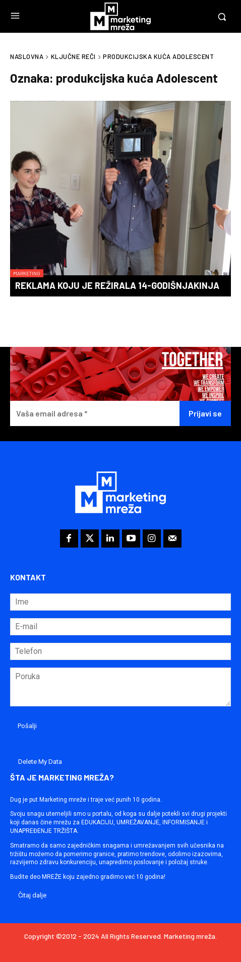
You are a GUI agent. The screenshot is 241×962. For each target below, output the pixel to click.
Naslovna (26, 56)
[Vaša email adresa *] (94, 414)
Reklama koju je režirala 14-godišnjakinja (117, 285)
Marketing (26, 273)
